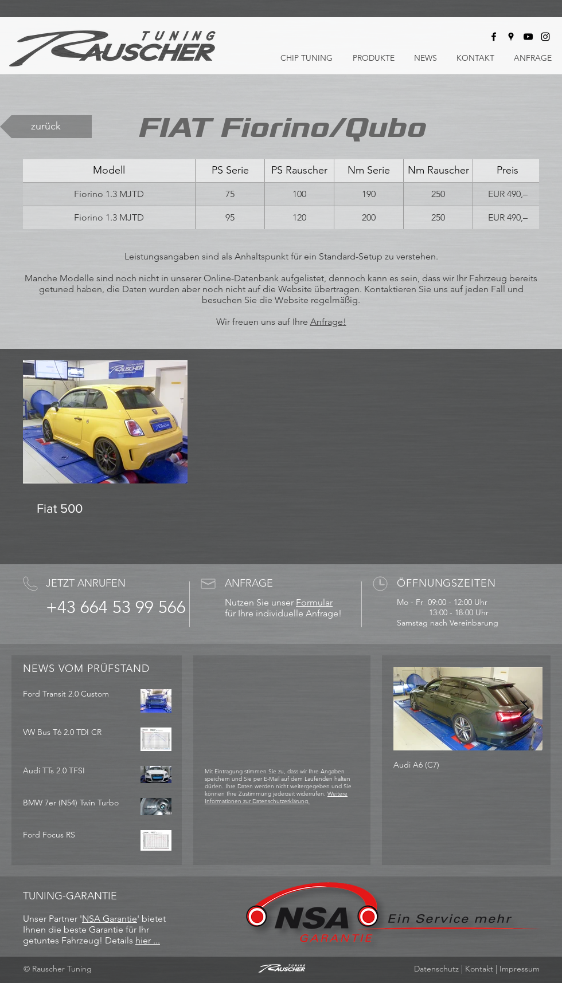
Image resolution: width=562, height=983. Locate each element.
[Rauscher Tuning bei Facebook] (493, 36)
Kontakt (479, 969)
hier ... (147, 940)
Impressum (519, 969)
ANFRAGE (249, 583)
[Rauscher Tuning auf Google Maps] (511, 36)
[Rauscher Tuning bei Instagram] (545, 36)
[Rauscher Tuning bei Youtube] (528, 36)
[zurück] (46, 126)
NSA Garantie (109, 918)
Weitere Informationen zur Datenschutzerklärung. (276, 797)
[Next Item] (524, 709)
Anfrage (326, 321)
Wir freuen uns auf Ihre (263, 321)
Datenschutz (436, 969)
